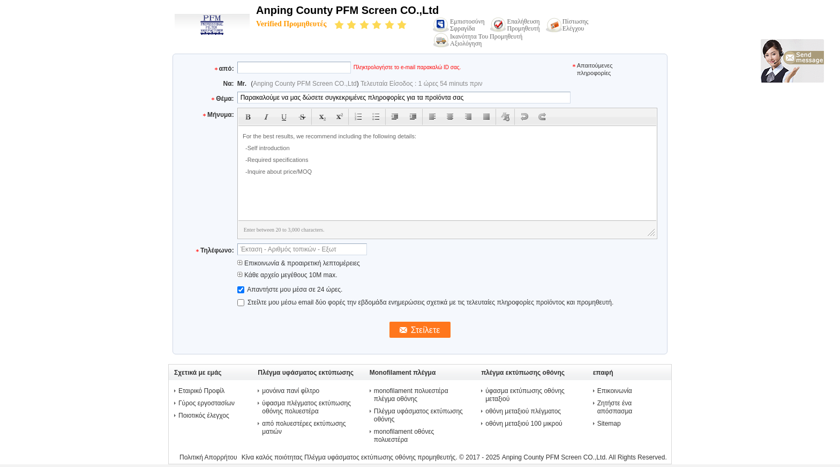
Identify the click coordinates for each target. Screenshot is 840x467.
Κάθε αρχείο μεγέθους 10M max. (287, 275)
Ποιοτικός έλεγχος (203, 415)
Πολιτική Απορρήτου (208, 457)
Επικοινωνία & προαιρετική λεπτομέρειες (298, 263)
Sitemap (609, 423)
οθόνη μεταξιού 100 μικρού (523, 423)
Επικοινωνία (614, 391)
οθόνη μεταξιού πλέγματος (523, 411)
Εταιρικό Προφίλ (201, 391)
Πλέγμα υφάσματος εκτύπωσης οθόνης (418, 415)
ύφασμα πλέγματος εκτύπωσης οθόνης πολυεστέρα (306, 407)
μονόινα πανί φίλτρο (290, 391)
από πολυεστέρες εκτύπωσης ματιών (304, 427)
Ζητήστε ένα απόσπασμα (615, 407)
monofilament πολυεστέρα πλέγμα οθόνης (411, 395)
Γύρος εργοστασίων (206, 403)
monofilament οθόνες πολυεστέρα (404, 435)
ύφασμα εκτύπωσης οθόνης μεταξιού (525, 395)
